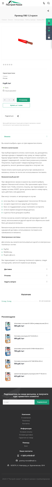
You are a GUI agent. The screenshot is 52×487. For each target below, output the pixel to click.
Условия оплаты (26, 432)
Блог (26, 446)
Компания (26, 414)
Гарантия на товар (26, 438)
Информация (26, 428)
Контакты (26, 423)
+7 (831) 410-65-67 (28, 455)
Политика (26, 421)
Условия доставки (26, 435)
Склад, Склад (6, 301)
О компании (26, 418)
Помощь (26, 443)
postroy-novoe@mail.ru (27, 461)
